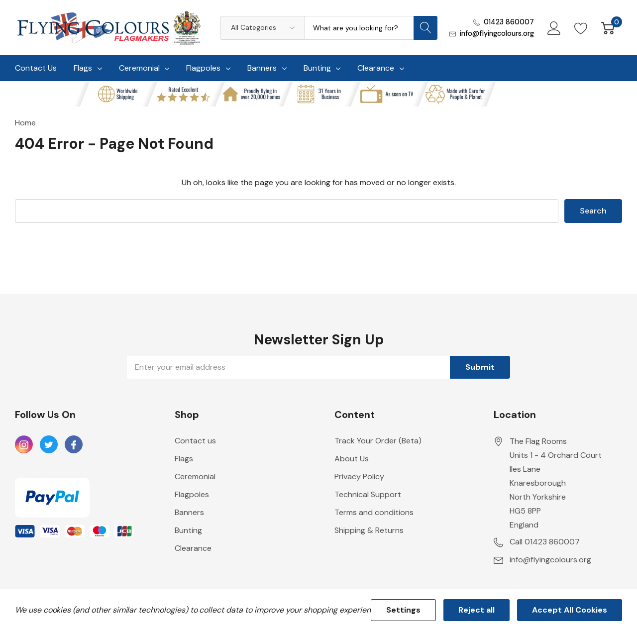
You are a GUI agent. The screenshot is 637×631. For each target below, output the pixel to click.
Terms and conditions (374, 512)
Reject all (476, 610)
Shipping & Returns (369, 530)
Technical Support (367, 494)
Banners (262, 68)
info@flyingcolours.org (497, 33)
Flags (83, 68)
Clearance (375, 68)
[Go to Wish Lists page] (581, 28)
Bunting (317, 68)
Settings (403, 610)
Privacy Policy (359, 476)
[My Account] (554, 28)
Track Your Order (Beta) (378, 440)
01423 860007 (509, 21)
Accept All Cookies (569, 610)
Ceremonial (139, 68)
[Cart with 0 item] (608, 28)
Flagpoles (203, 68)
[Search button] (425, 28)
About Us (351, 458)
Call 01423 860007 (545, 541)
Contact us (195, 440)
